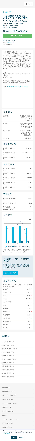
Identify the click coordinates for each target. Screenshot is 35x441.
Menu (29, 4)
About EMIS (6, 387)
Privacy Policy (7, 423)
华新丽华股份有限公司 (8, 345)
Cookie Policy (7, 427)
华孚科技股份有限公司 (8, 376)
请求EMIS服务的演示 (10, 273)
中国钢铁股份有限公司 (8, 342)
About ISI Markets (8, 391)
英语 (8, 42)
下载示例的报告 (7, 44)
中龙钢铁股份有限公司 (8, 352)
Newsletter (6, 407)
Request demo (7, 399)
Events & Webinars (9, 403)
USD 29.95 (17, 36)
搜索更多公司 (7, 12)
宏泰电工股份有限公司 (8, 366)
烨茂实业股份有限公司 (8, 369)
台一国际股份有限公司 (8, 373)
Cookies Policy (6, 433)
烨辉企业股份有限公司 (8, 355)
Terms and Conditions (10, 419)
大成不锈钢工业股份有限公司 (9, 348)
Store (4, 415)
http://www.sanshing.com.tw (17, 86)
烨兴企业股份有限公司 (8, 362)
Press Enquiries (8, 411)
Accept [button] (13, 437)
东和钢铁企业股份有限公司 (9, 359)
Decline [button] (21, 437)
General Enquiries (9, 395)
